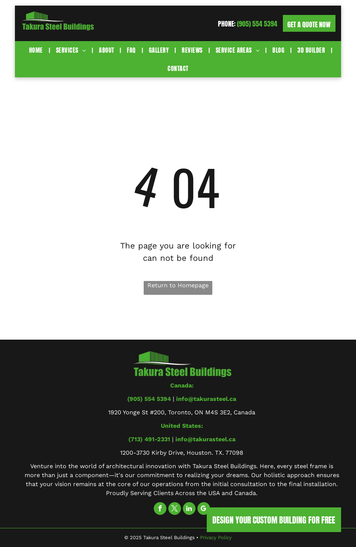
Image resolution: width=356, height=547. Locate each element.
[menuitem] (37, 50)
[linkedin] (189, 509)
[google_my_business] (203, 509)
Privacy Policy (216, 537)
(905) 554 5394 (257, 24)
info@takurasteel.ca (206, 398)
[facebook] (160, 509)
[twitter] (174, 509)
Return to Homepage (178, 285)
